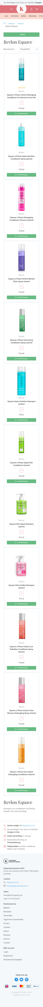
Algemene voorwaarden (13, 919)
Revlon (21, 24)
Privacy (6, 923)
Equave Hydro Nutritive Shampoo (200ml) (21, 402)
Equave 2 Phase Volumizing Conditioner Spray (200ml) (21, 341)
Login (6, 952)
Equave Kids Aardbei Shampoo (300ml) (21, 586)
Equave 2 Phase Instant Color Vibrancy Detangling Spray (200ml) (21, 711)
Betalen (7, 908)
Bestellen (7, 912)
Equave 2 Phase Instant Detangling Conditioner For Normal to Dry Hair (21, 96)
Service (7, 939)
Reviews (7, 935)
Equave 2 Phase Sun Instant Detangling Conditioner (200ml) (21, 773)
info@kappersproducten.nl (17, 886)
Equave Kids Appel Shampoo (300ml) (21, 525)
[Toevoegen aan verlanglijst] (21, 103)
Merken (12, 24)
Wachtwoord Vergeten (13, 960)
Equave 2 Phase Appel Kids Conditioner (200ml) (21, 464)
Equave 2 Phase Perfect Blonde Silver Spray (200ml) (21, 280)
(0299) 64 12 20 (28, 826)
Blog (6, 16)
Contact (7, 943)
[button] (21, 86)
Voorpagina (15, 16)
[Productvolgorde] (29, 49)
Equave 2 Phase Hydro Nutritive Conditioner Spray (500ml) (21, 157)
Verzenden (8, 915)
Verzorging (33, 16)
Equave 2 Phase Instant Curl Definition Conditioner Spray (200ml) (21, 649)
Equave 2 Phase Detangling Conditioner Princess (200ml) (21, 218)
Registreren (8, 956)
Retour (6, 931)
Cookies (7, 927)
